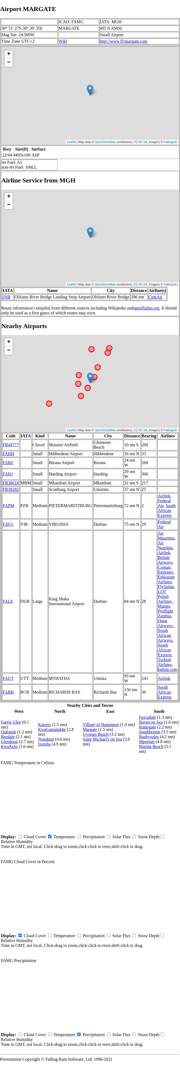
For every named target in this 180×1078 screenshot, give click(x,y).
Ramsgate (147, 727)
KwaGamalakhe (52, 729)
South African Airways (165, 635)
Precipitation (94, 836)
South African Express (167, 510)
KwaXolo (9, 746)
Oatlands (8, 732)
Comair (164, 567)
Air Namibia (165, 545)
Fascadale (147, 717)
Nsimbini (46, 739)
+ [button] (9, 54)
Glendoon (9, 741)
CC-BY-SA (141, 142)
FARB (8, 692)
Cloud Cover (35, 836)
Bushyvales (149, 736)
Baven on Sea (151, 722)
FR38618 (11, 483)
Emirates (165, 572)
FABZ (8, 462)
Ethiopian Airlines (166, 579)
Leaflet (71, 142)
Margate (90, 729)
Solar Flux (121, 836)
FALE (8, 601)
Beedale (8, 736)
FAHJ (8, 474)
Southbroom (149, 732)
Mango (164, 606)
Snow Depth (148, 836)
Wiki (63, 41)
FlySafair (166, 586)
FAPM (8, 505)
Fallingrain (170, 142)
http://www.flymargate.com (123, 41)
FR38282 (11, 489)
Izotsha (44, 744)
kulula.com (167, 669)
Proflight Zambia (165, 613)
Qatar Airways (166, 623)
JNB (6, 297)
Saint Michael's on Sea (102, 739)
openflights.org (146, 308)
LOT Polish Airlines (165, 596)
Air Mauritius (166, 535)
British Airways (165, 560)
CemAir (155, 297)
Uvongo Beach (96, 734)
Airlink (164, 496)
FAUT (8, 678)
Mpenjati (147, 741)
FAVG (8, 524)
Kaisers (44, 724)
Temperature (64, 836)
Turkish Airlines (165, 662)
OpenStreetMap (105, 142)
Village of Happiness (101, 724)
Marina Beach (151, 746)
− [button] (9, 63)
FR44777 (11, 444)
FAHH (8, 453)
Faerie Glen (11, 722)
